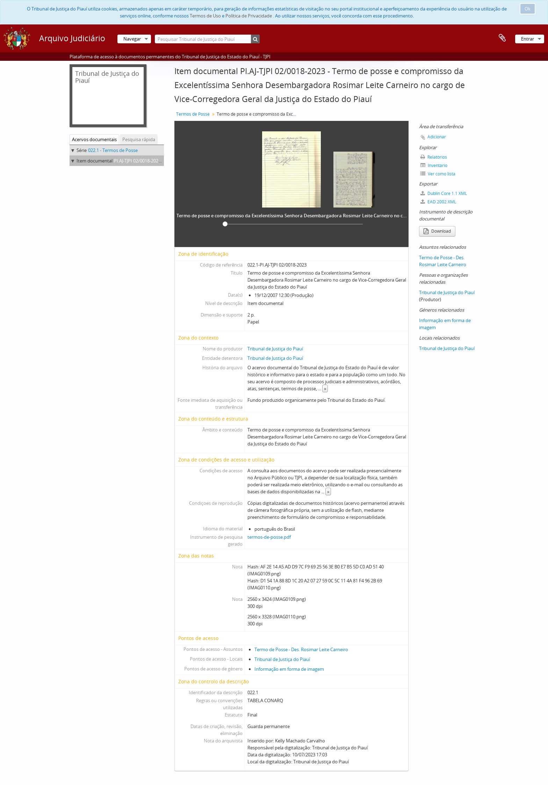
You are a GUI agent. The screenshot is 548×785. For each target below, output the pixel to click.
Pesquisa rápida (138, 139)
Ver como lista (437, 174)
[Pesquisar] (255, 39)
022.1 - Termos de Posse (113, 150)
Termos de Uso (205, 16)
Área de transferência (502, 38)
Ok (528, 9)
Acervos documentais (94, 139)
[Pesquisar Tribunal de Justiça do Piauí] (207, 39)
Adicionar (436, 137)
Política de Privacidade (248, 16)
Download (437, 231)
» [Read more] (325, 388)
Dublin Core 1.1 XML (443, 193)
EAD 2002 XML (438, 202)
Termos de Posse (193, 114)
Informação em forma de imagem (289, 669)
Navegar (132, 39)
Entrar (527, 39)
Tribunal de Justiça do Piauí (275, 349)
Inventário (433, 165)
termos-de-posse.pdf (269, 537)
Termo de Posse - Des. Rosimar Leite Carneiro (301, 649)
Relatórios (433, 157)
